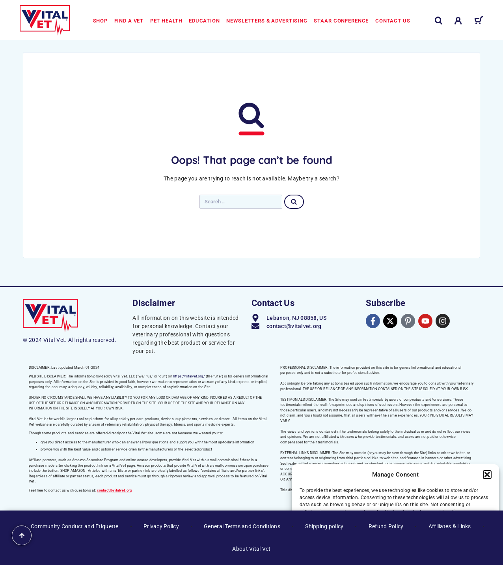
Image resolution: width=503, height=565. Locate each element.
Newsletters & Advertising (266, 21)
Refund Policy (386, 526)
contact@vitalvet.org (114, 490)
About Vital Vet (251, 549)
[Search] (439, 21)
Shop (100, 21)
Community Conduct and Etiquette (75, 526)
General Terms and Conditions (242, 526)
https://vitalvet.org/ (189, 376)
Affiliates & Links (449, 526)
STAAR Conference (341, 21)
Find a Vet (129, 21)
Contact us (392, 21)
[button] (487, 475)
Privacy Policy (161, 526)
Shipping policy (324, 526)
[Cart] (478, 21)
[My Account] (458, 21)
